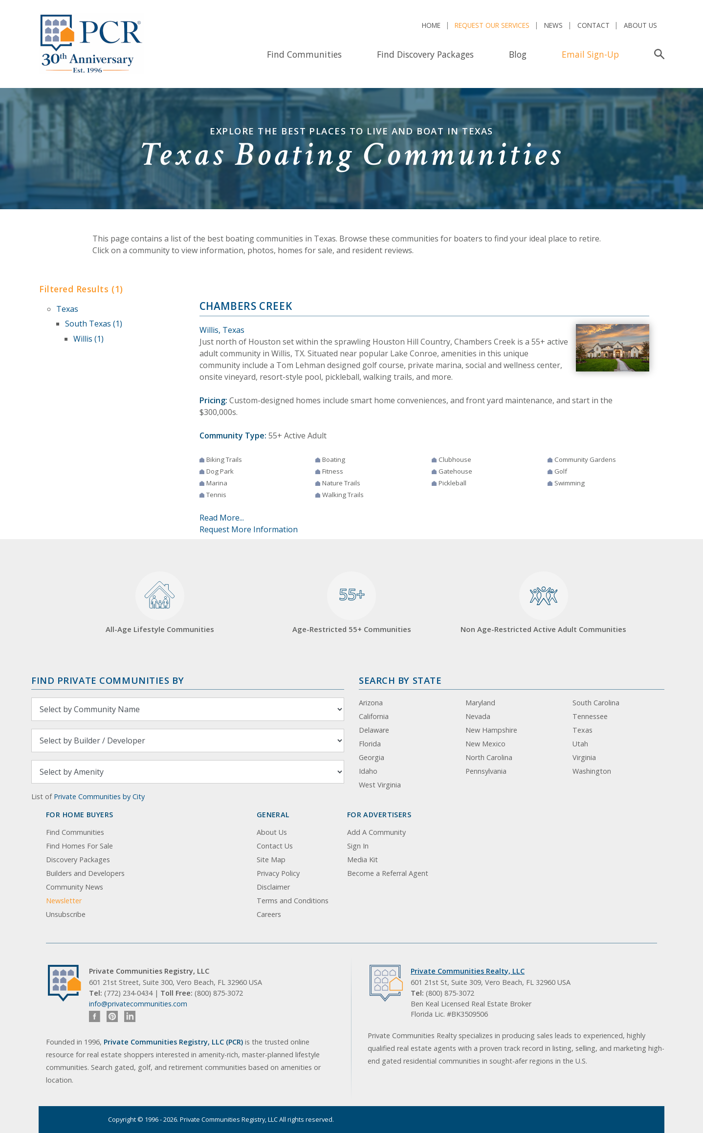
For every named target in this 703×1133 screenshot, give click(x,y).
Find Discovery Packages (425, 54)
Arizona (371, 702)
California (374, 716)
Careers (269, 914)
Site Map (271, 859)
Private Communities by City (99, 796)
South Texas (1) (93, 323)
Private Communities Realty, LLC (468, 971)
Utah (580, 743)
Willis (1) (88, 338)
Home (431, 25)
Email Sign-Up (590, 54)
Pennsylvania (485, 771)
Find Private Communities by (107, 680)
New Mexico (485, 743)
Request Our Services (492, 25)
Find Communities (304, 54)
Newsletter (64, 900)
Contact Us (275, 845)
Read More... (221, 517)
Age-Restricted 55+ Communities (351, 602)
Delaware (374, 730)
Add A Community (376, 832)
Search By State (400, 680)
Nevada (477, 716)
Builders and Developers (85, 873)
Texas (67, 309)
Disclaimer (273, 887)
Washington (591, 771)
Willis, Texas (221, 330)
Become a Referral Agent (387, 873)
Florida (370, 743)
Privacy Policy (278, 873)
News (553, 25)
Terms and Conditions (293, 900)
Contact (593, 25)
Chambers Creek (245, 306)
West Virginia (380, 784)
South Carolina (595, 702)
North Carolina (488, 757)
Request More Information (248, 529)
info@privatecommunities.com (138, 1003)
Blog (518, 54)
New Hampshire (491, 730)
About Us (640, 25)
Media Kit (362, 859)
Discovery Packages (78, 859)
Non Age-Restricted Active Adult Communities (543, 602)
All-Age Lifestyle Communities (160, 602)
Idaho (368, 771)
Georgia (371, 757)
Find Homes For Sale (79, 845)
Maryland (480, 702)
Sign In (358, 845)
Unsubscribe (66, 914)
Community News (74, 887)
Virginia (584, 757)
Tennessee (590, 716)
